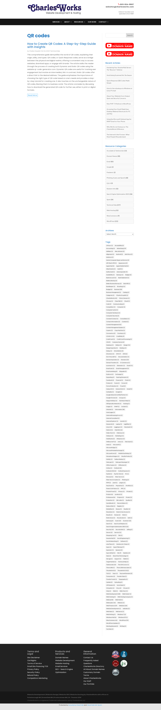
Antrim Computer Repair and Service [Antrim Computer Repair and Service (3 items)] (117, 260)
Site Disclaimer (33, 657)
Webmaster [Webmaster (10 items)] (111, 603)
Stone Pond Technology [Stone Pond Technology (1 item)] (120, 556)
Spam (108, 199)
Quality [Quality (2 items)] (129, 500)
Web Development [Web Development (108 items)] (113, 594)
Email (108, 161)
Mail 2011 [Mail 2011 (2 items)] (118, 430)
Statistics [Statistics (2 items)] (126, 553)
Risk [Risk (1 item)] (124, 515)
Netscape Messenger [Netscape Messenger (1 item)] (122, 462)
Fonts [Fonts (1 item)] (117, 383)
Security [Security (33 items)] (110, 529)
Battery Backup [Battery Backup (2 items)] (111, 280)
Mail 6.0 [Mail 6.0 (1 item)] (109, 430)
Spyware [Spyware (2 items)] (119, 550)
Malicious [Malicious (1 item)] (120, 433)
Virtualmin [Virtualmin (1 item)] (110, 588)
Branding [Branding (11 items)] (121, 286)
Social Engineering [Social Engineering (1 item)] (123, 538)
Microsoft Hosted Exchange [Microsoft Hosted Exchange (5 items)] (115, 450)
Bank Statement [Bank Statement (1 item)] (123, 277)
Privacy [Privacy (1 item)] (121, 491)
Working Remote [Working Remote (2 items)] (112, 626)
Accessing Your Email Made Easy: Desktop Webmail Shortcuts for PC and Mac (118, 111)
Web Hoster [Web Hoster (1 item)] (126, 594)
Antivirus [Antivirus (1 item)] (109, 257)
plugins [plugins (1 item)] (122, 482)
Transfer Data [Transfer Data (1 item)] (122, 576)
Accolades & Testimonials (115, 151)
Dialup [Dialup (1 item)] (109, 351)
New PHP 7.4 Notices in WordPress (119, 104)
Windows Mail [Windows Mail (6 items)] (111, 617)
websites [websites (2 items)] (126, 608)
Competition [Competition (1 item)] (110, 307)
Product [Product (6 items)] (109, 494)
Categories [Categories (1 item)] (110, 295)
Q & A (109, 183)
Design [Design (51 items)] (127, 345)
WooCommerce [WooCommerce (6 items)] (111, 620)
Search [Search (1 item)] (109, 523)
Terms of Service (34, 663)
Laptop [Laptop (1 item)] (119, 424)
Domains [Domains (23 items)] (125, 359)
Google (109, 167)
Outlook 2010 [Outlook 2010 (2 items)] (111, 471)
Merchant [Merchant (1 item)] (129, 441)
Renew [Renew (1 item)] (119, 509)
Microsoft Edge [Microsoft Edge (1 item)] (111, 447)
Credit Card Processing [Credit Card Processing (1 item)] (124, 339)
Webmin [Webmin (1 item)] (121, 603)
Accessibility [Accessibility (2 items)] (119, 245)
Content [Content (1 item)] (125, 321)
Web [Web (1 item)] (115, 591)
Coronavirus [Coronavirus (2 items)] (110, 333)
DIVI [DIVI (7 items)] (118, 354)
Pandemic (110, 172)
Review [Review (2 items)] (117, 515)
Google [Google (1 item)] (119, 392)
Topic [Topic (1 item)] (115, 573)
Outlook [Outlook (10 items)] (118, 468)
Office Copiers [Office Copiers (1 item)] (111, 465)
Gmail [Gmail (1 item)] (129, 389)
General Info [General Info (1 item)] (120, 389)
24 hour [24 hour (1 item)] (109, 245)
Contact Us (88, 657)
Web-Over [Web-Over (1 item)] (124, 591)
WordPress (110, 221)
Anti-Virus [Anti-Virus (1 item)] (128, 254)
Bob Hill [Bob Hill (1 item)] (127, 283)
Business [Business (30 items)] (118, 289)
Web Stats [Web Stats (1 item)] (110, 611)
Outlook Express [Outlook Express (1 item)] (124, 471)
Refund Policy (33, 675)
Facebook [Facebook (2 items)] (110, 380)
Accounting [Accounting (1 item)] (110, 248)
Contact (102, 22)
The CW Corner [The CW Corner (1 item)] (123, 564)
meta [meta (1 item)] (108, 444)
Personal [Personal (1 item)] (109, 477)
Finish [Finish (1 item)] (127, 380)
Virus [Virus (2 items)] (118, 588)
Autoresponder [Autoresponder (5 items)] (122, 272)
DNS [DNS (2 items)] (125, 354)
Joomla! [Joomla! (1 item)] (123, 421)
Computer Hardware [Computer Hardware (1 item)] (113, 313)
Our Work (92, 22)
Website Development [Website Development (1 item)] (113, 608)
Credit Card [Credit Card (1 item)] (110, 339)
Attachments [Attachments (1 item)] (110, 269)
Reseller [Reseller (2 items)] (127, 509)
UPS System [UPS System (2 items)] (110, 585)
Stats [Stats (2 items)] (108, 556)
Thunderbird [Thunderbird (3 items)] (111, 570)
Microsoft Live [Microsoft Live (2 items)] (111, 453)
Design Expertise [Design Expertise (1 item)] (112, 348)
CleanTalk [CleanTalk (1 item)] (118, 301)
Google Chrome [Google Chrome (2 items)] (111, 398)
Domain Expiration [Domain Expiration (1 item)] (112, 359)
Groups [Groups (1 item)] (122, 398)
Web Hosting (111, 210)
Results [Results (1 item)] (109, 515)
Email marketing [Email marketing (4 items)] (111, 371)
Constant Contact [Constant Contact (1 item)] (112, 318)
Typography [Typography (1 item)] (123, 579)
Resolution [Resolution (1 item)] (110, 512)
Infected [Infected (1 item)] (109, 409)
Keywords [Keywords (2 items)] (110, 424)
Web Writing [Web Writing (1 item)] (110, 614)
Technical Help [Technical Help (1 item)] (123, 562)
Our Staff (87, 681)
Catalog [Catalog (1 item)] (126, 292)
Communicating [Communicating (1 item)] (118, 304)
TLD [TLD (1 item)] (108, 573)
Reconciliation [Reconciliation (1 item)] (122, 503)
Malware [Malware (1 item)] (109, 436)
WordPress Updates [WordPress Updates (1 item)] (113, 623)
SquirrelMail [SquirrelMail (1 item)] (110, 553)
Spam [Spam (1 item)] (108, 547)
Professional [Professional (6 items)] (110, 497)
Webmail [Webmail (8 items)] (109, 600)
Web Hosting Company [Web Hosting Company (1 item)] (125, 597)
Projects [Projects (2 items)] (120, 497)
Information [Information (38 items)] (120, 409)
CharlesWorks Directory (93, 666)
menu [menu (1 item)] (120, 441)
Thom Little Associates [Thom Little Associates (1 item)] (124, 567)
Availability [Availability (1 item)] (110, 275)
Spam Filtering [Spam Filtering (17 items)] (118, 547)
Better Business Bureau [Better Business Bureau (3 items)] (113, 283)
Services (56, 22)
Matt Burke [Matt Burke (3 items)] (110, 439)
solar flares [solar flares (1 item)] (110, 544)
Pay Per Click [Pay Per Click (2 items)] (118, 474)
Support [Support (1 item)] (118, 559)
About (67, 22)
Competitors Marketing (37, 678)
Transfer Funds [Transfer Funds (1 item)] (111, 579)
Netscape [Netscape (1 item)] (110, 462)
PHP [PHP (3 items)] (108, 482)
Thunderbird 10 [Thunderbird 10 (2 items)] (123, 570)
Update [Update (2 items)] (109, 582)
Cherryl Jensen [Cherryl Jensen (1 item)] (124, 298)
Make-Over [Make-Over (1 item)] (110, 433)
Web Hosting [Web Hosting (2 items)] (111, 597)
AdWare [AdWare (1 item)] (109, 251)
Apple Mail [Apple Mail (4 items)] (110, 266)
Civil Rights (31, 660)
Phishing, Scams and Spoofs (116, 178)
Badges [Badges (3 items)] (128, 275)
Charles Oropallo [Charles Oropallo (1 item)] (122, 295)
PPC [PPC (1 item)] (123, 488)
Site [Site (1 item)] (120, 535)
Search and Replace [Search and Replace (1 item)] (120, 523)
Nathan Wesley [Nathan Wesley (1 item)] (120, 459)
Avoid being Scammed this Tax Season (119, 75)
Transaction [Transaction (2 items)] (110, 576)
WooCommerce (112, 216)
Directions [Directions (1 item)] (110, 354)
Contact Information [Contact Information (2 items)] (113, 321)
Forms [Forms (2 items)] (124, 383)
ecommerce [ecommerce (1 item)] (110, 365)
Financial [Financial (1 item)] (119, 380)
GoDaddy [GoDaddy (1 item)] (110, 392)
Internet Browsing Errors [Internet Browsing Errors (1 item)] (114, 415)
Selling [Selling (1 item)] (129, 529)
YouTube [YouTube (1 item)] (109, 629)
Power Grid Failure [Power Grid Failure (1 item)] (112, 488)
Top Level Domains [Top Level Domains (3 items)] (126, 573)
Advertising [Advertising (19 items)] (121, 248)
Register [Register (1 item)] (120, 506)
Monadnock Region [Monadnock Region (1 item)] (112, 456)
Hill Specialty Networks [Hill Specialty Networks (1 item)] (113, 403)
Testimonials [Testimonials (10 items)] (111, 564)
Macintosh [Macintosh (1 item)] (128, 427)
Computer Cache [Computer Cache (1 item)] (112, 310)
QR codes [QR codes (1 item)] (120, 500)
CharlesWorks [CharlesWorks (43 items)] (111, 298)
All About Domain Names (94, 669)
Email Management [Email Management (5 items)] (122, 368)
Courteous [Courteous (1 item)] (121, 333)
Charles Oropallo (34, 51)
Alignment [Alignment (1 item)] (110, 254)
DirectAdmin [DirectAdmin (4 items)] (118, 351)
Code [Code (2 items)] (108, 304)
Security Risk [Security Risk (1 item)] (120, 529)
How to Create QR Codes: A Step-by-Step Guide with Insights (61, 45)
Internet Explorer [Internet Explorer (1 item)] (112, 421)
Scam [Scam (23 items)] (118, 521)
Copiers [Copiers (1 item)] (109, 330)
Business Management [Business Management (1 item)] (113, 292)
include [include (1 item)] (124, 406)
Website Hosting (62, 663)
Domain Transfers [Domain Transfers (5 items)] (112, 362)
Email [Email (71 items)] (130, 365)
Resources (78, 22)
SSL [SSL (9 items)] (119, 553)
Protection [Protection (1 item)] (110, 500)
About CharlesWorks (92, 678)
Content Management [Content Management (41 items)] (113, 324)
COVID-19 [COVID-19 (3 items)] (110, 336)
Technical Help (55, 51)
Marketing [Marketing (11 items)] (119, 436)
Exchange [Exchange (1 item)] (119, 374)
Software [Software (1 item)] (124, 541)
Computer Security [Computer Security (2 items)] (112, 316)
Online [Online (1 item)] (109, 468)
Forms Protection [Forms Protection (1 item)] (112, 386)
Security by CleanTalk (76, 705)
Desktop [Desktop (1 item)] (123, 348)
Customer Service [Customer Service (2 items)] (118, 342)
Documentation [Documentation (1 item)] (123, 357)
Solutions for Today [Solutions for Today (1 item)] (122, 544)
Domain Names (112, 156)
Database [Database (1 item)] (110, 345)
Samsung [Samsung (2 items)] (109, 521)
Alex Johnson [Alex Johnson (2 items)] (119, 251)
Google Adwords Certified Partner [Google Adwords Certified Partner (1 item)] (117, 395)
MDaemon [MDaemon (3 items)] (121, 439)
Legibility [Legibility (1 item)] (127, 424)
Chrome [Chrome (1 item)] (109, 301)
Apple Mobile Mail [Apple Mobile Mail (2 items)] (122, 266)
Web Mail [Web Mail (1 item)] (119, 600)
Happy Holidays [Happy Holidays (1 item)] (111, 400)
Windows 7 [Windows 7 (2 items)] (122, 614)
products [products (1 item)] (118, 494)
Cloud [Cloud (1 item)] (127, 301)
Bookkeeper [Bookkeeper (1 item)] (110, 286)
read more (32, 95)
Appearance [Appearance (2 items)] (123, 263)
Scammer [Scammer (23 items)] (127, 521)
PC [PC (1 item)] (127, 474)
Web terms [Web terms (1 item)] (120, 611)
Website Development (65, 660)
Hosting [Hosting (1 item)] (126, 403)
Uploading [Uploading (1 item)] (118, 582)
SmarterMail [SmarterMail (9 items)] (110, 538)
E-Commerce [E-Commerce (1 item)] (125, 362)
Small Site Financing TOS (37, 666)
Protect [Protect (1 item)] (129, 497)
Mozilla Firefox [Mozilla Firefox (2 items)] (126, 456)
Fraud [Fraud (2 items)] (123, 386)
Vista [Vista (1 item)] (108, 591)
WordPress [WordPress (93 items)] (123, 620)
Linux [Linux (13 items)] (109, 427)
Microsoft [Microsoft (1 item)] (117, 444)
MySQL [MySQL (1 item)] (109, 459)
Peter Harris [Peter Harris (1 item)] (119, 477)
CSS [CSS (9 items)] (108, 342)
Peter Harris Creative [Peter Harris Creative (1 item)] (113, 480)
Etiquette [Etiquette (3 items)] (122, 371)
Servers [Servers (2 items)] (109, 532)
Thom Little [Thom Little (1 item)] (110, 567)
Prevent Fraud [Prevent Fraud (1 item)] (111, 491)
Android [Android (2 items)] (119, 254)
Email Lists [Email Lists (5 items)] (110, 368)
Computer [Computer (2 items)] (121, 307)
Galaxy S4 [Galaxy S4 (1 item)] (110, 389)
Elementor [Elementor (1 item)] (121, 365)
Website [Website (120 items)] (123, 605)
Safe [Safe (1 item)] (130, 518)
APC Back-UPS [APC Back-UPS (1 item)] (111, 263)
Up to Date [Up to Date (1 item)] (121, 585)
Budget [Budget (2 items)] (109, 289)
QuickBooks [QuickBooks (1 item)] (110, 503)
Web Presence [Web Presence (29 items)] (111, 605)
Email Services (61, 666)
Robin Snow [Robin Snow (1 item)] (110, 518)
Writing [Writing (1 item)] (123, 626)
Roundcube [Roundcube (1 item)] (121, 518)
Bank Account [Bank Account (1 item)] (111, 277)
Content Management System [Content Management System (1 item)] (115, 327)
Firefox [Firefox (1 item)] (109, 383)
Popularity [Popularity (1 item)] (120, 485)
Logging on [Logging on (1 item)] (118, 427)
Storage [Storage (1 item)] (109, 559)
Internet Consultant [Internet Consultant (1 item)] (112, 418)
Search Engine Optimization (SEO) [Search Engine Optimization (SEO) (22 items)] (117, 526)
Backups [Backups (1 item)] (120, 275)
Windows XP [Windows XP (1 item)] (123, 617)
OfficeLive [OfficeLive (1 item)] (122, 465)
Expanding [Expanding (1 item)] (110, 377)
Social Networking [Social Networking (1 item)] (112, 541)
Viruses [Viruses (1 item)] (126, 588)
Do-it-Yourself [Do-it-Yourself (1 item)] (111, 357)
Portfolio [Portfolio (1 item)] (129, 485)
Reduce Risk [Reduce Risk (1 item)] (110, 506)
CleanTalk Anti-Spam (94, 705)
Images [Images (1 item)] (109, 406)
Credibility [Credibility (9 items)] (120, 336)
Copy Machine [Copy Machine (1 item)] (120, 330)
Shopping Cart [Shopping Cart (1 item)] (111, 535)
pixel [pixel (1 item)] (115, 482)
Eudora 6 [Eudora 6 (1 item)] (109, 374)
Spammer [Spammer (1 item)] (110, 550)
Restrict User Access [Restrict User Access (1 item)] (123, 512)
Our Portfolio (88, 684)
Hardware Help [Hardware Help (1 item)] (124, 400)
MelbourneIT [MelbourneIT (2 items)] (111, 441)
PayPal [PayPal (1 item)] (109, 474)
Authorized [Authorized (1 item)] (110, 272)
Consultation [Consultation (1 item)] (124, 318)
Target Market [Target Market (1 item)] (111, 562)
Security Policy (33, 672)
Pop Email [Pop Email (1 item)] (110, 485)
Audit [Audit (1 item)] (120, 269)
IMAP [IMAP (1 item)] (116, 406)
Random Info (111, 189)
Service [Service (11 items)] (118, 532)
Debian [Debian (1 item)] (119, 345)
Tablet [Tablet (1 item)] (126, 559)
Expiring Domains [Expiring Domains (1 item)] (122, 377)
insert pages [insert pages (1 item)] (110, 412)
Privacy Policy (33, 669)
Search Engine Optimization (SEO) (118, 194)
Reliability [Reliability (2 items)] (110, 509)
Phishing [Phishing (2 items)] (125, 480)
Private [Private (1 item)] (129, 491)
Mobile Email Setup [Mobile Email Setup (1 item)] (124, 453)
